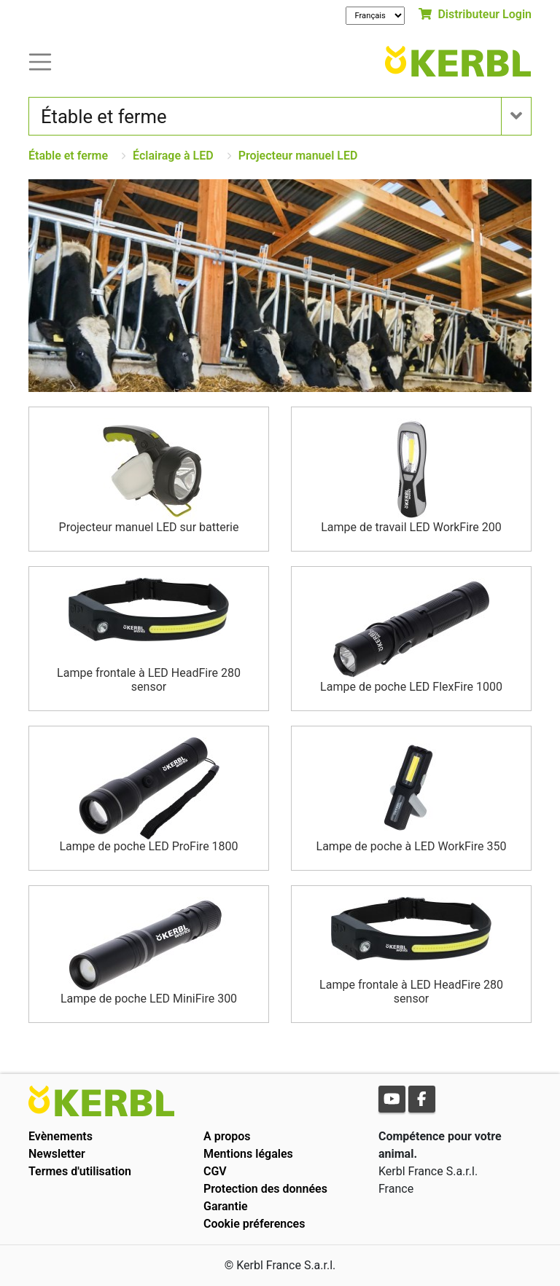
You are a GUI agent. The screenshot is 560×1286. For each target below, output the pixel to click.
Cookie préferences (254, 1224)
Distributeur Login (475, 14)
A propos (227, 1136)
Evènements (60, 1136)
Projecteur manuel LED (298, 155)
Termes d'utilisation (79, 1171)
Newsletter (56, 1154)
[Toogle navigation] (40, 60)
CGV (215, 1171)
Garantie (225, 1206)
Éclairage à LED (173, 155)
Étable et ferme (68, 155)
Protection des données (265, 1189)
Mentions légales (248, 1154)
